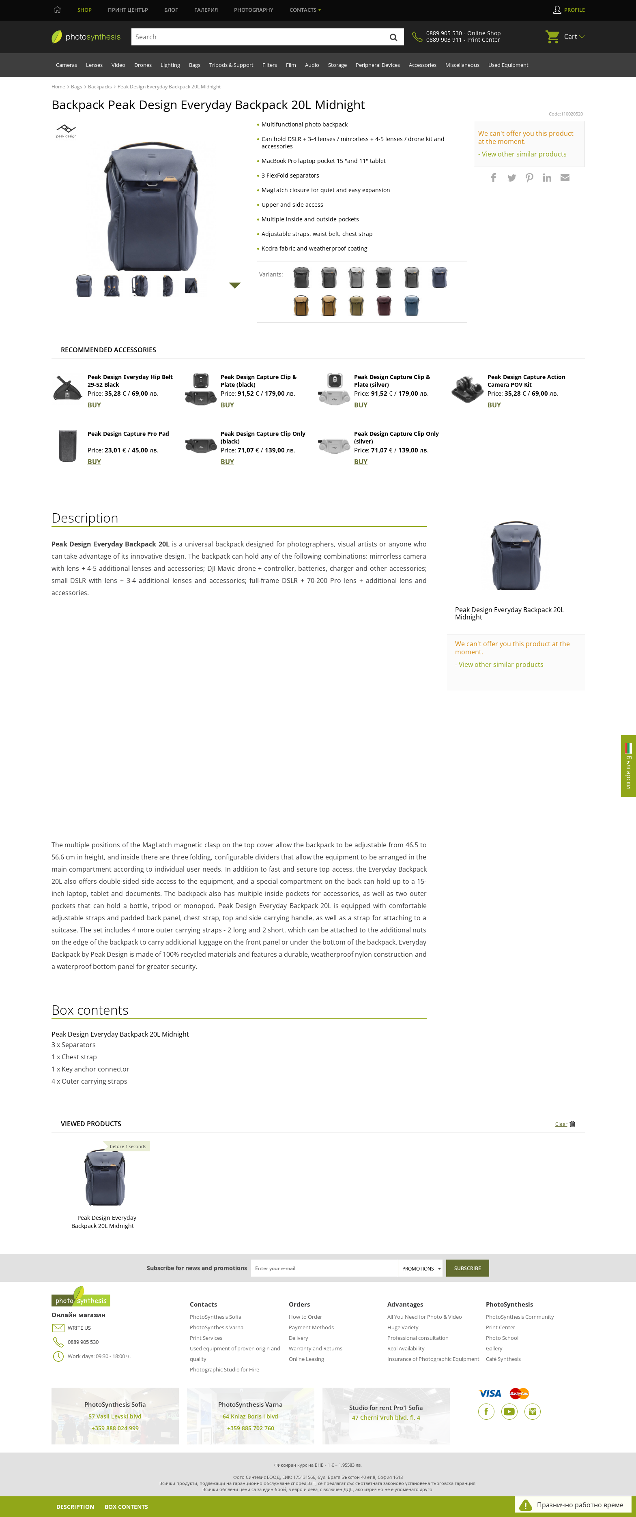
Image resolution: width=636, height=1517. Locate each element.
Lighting (170, 65)
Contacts (303, 9)
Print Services (206, 1337)
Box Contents (126, 1507)
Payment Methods (311, 1327)
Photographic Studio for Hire (224, 1369)
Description (76, 1507)
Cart (570, 36)
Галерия (206, 9)
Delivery (298, 1337)
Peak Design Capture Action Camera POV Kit (526, 380)
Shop (84, 9)
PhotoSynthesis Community (520, 1316)
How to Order (305, 1316)
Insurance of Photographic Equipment (433, 1359)
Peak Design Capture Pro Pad (128, 433)
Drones (143, 65)
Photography (253, 9)
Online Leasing (306, 1359)
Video (118, 65)
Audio (312, 65)
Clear (561, 1124)
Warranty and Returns (315, 1348)
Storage (337, 65)
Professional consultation (418, 1337)
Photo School (502, 1337)
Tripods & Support (231, 65)
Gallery (494, 1348)
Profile (574, 9)
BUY (94, 405)
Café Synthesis (503, 1359)
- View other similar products (522, 154)
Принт (128, 9)
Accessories (422, 65)
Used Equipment (508, 65)
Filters (269, 65)
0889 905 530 (75, 1342)
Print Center (500, 1327)
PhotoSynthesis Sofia (215, 1316)
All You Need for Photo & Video (424, 1316)
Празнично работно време (580, 1504)
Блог (171, 9)
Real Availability (406, 1348)
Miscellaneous (462, 65)
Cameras (66, 65)
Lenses (94, 65)
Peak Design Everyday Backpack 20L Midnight (509, 613)
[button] (494, 182)
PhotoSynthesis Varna (216, 1327)
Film (291, 65)
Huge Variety (403, 1327)
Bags (194, 65)
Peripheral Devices (378, 65)
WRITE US (71, 1328)
